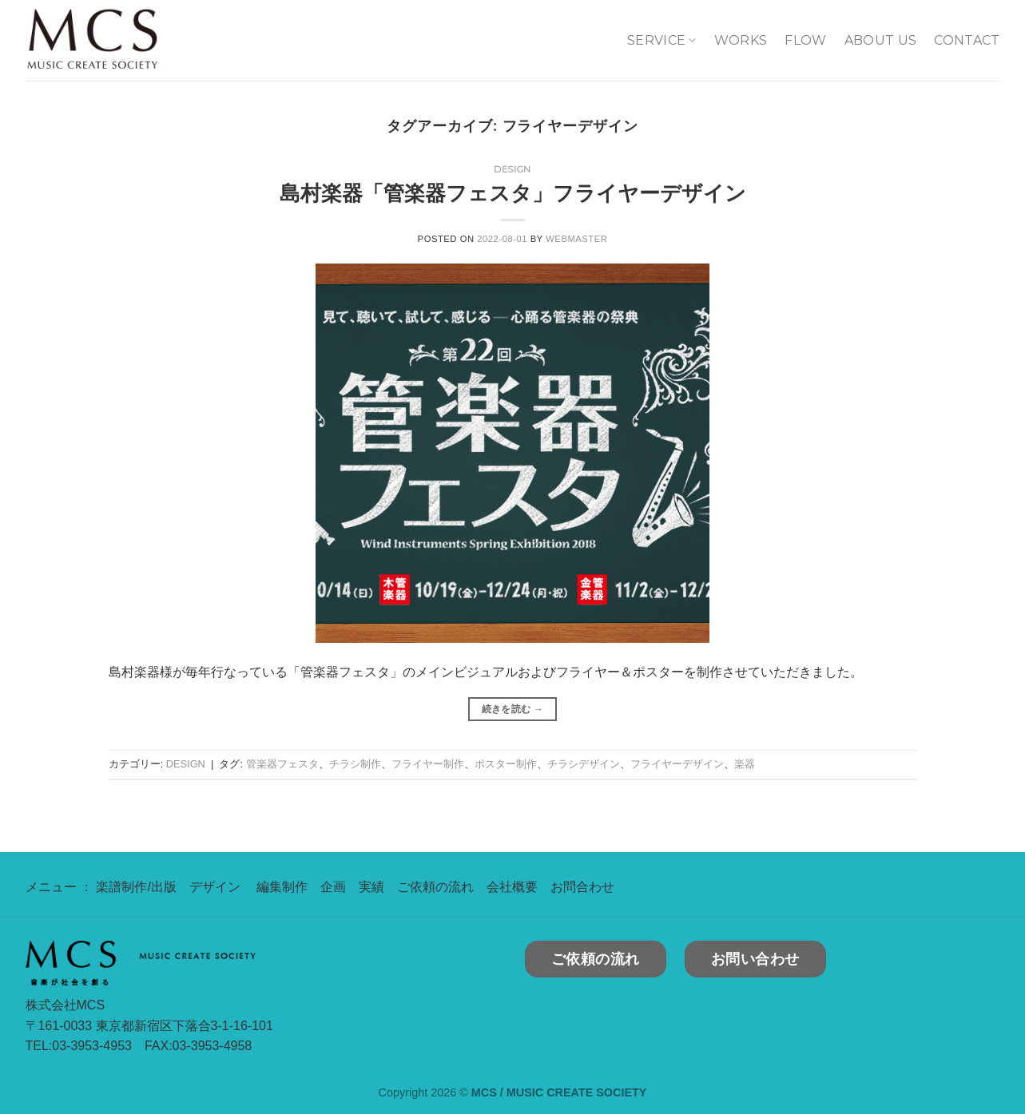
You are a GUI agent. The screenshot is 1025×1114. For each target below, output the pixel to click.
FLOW (805, 40)
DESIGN (512, 169)
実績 (371, 887)
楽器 (744, 764)
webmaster (576, 239)
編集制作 (282, 887)
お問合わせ (582, 887)
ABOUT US (880, 40)
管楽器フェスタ (282, 764)
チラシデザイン (583, 764)
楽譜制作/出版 (136, 887)
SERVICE (662, 41)
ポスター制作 (506, 764)
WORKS (741, 40)
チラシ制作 (355, 764)
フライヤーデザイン (677, 764)
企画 (333, 887)
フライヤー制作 (427, 764)
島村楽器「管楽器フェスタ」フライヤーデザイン (513, 192)
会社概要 (512, 887)
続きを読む (513, 709)
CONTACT (966, 40)
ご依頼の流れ (435, 887)
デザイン (214, 887)
